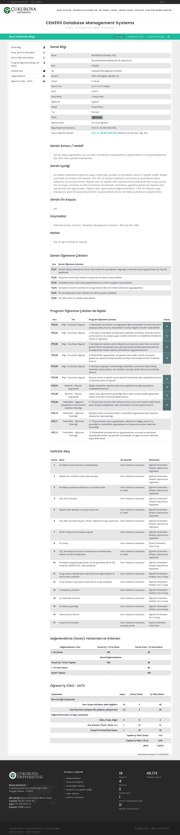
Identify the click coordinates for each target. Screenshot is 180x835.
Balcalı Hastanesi (73, 778)
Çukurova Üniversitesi (19, 2)
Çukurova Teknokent (75, 797)
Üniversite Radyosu (74, 782)
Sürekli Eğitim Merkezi (75, 786)
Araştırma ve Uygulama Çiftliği (79, 789)
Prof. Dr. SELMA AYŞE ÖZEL (104, 133)
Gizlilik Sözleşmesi (33, 831)
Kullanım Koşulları (16, 831)
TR (163, 2)
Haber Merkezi (72, 793)
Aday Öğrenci (36, 2)
